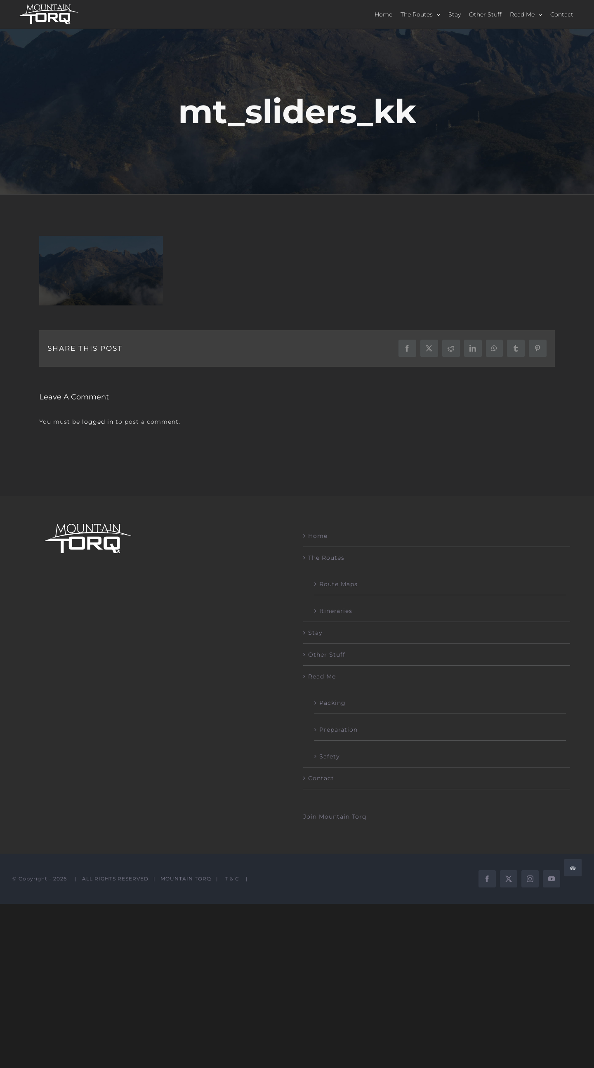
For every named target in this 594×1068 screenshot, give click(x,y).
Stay (315, 632)
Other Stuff (326, 654)
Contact (321, 778)
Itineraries (335, 611)
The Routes (326, 557)
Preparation (338, 729)
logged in (97, 421)
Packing (332, 703)
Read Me (322, 676)
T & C (232, 879)
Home (318, 536)
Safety (329, 756)
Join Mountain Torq (334, 816)
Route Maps (338, 584)
